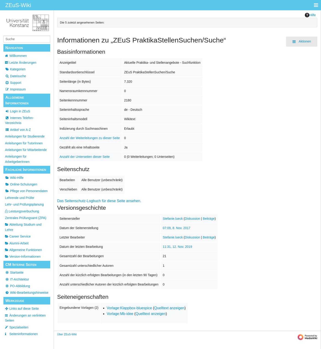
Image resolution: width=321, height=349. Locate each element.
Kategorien (15, 69)
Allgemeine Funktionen (23, 250)
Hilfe (310, 15)
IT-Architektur (17, 279)
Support (13, 83)
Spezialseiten (18, 327)
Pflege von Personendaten (26, 191)
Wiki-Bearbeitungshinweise (26, 292)
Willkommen (18, 56)
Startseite (14, 272)
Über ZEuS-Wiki (67, 334)
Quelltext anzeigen (169, 308)
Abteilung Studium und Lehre (23, 227)
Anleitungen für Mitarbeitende (26, 150)
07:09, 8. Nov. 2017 (176, 228)
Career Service (18, 236)
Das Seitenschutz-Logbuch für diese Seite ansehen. (99, 201)
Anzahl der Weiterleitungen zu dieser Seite (90, 138)
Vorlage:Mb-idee (120, 314)
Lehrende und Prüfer (19, 198)
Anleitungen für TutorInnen (24, 143)
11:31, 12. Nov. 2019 (177, 247)
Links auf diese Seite (24, 308)
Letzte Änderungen (22, 62)
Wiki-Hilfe (14, 178)
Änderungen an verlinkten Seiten (25, 318)
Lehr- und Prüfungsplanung (24, 204)
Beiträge (209, 218)
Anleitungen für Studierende (25, 136)
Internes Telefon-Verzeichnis (19, 120)
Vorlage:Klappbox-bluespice (129, 308)
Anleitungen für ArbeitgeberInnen (17, 159)
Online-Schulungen (21, 184)
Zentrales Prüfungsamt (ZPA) (25, 218)
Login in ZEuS (17, 111)
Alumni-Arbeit (17, 243)
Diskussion (192, 218)
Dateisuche (15, 76)
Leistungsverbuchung (22, 211)
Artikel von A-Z (18, 130)
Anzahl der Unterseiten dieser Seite (85, 157)
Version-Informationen (23, 256)
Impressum (15, 89)
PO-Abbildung (17, 286)
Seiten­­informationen (23, 334)
